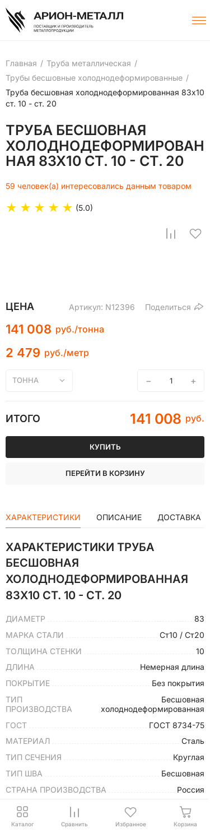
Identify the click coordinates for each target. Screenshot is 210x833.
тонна (25, 380)
